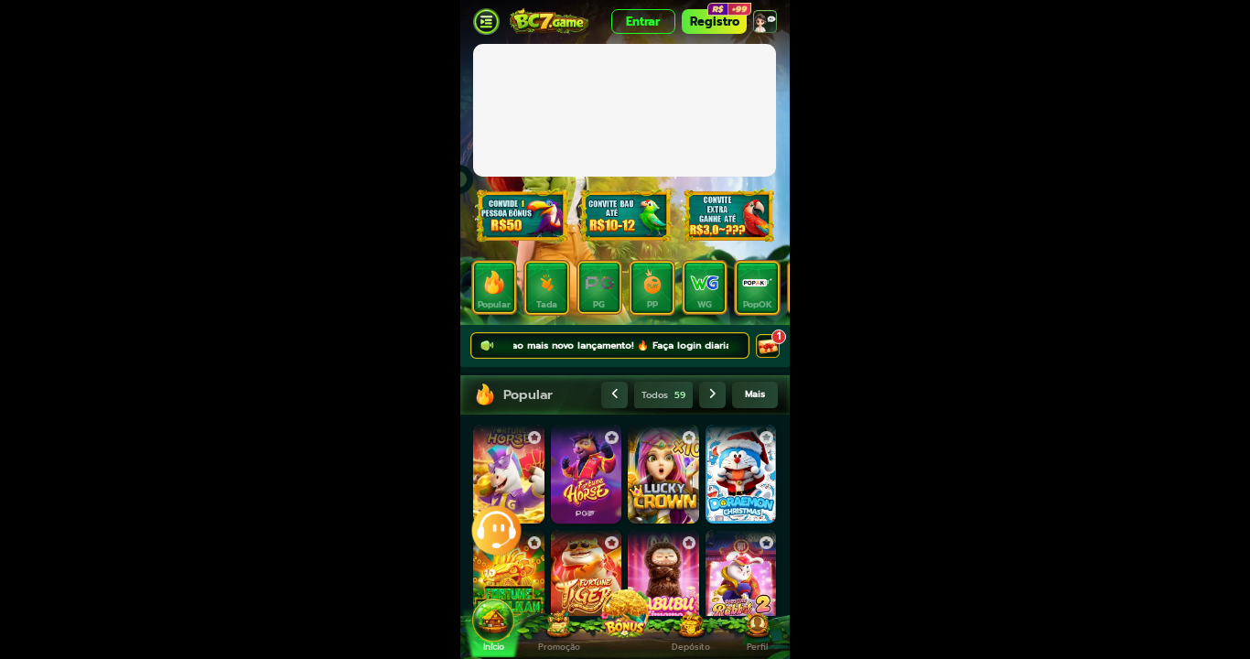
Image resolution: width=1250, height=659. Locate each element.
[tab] (494, 287)
